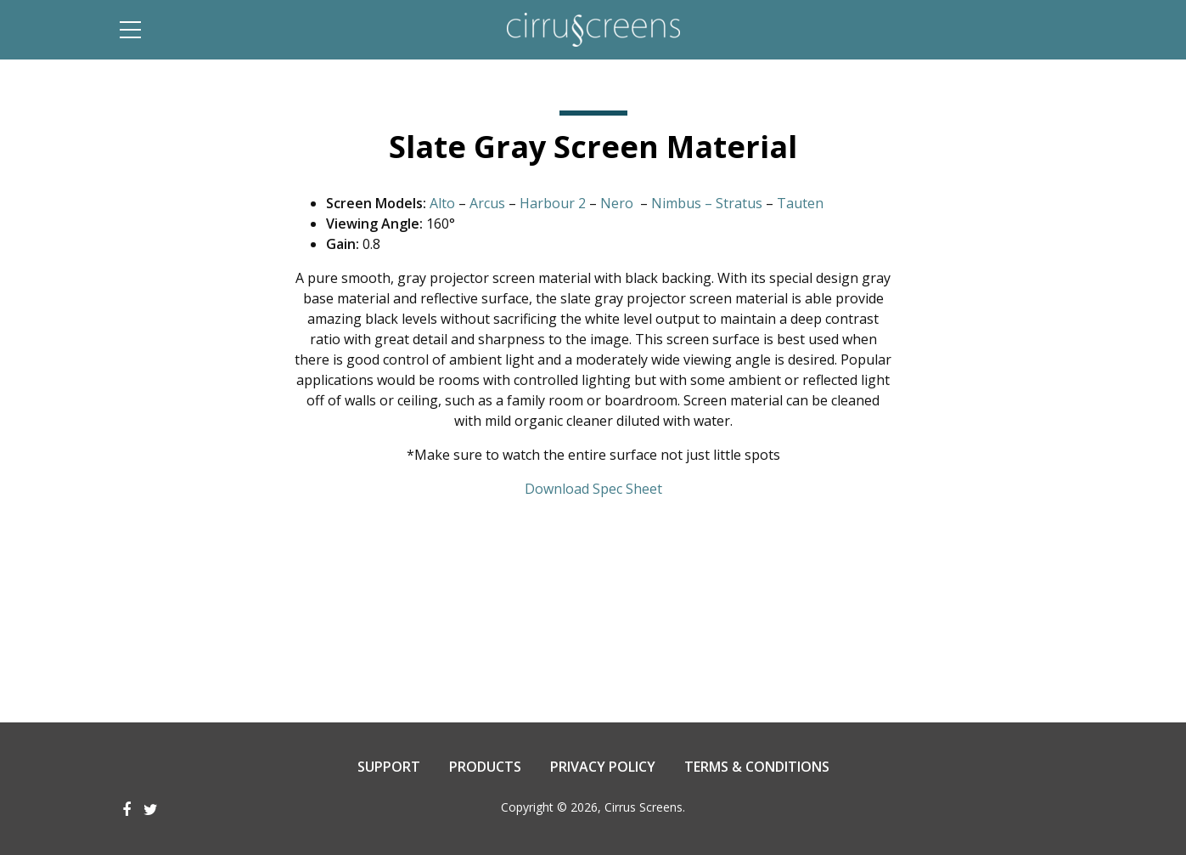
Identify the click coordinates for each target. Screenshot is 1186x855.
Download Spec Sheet (593, 488)
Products (485, 766)
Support (388, 766)
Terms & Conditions (756, 766)
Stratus (739, 203)
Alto (442, 203)
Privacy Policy (602, 766)
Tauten (800, 203)
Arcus (487, 203)
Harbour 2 (553, 203)
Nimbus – (681, 203)
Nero (616, 203)
